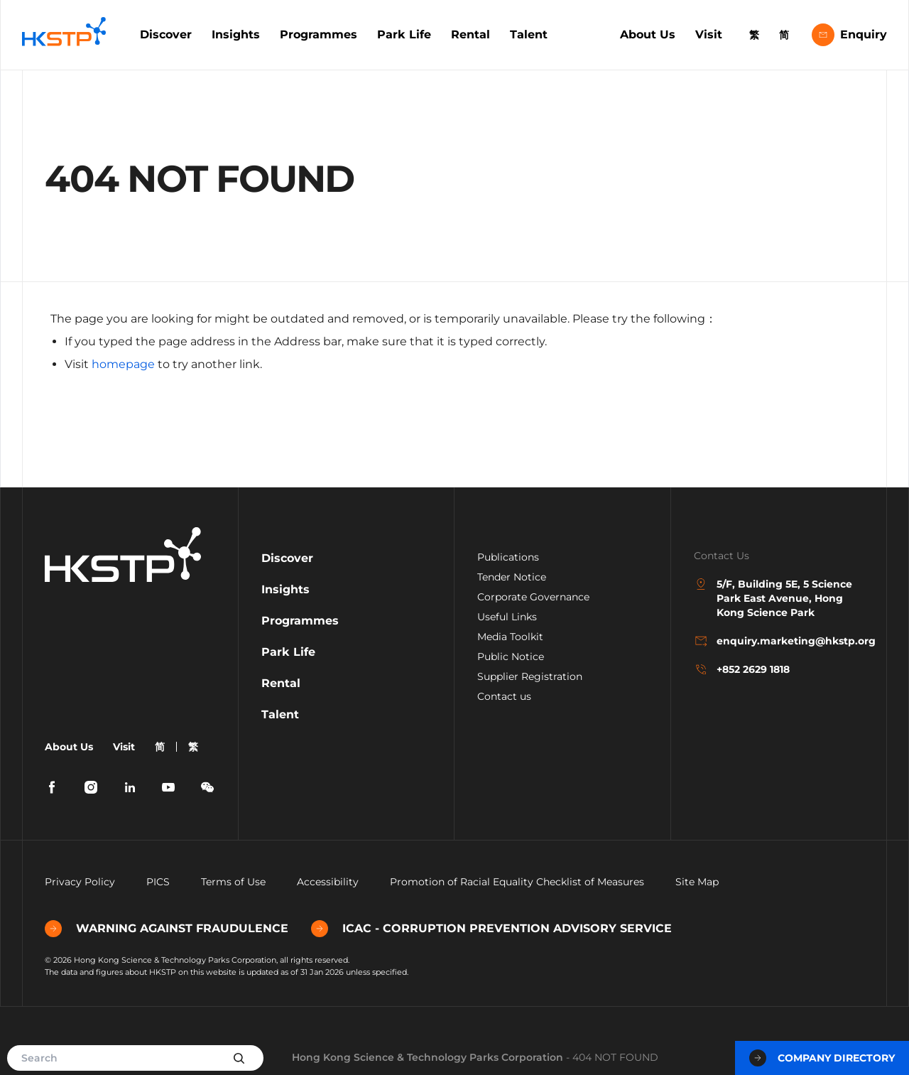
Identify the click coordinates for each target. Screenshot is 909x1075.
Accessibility (328, 881)
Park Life (404, 34)
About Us (647, 34)
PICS (158, 881)
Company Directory (822, 1057)
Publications (508, 557)
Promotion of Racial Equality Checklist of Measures (517, 881)
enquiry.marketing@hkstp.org (779, 641)
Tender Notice (511, 577)
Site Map (697, 881)
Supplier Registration (529, 676)
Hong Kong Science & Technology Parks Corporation (427, 1057)
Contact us (504, 696)
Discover (166, 34)
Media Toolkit (510, 636)
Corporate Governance (533, 596)
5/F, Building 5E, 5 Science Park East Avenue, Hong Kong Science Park (773, 598)
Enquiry (849, 34)
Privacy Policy (80, 881)
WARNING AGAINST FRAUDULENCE (166, 928)
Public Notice (510, 656)
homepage (123, 364)
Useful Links (507, 616)
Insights (236, 34)
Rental (470, 34)
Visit (708, 34)
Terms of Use (233, 881)
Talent (529, 34)
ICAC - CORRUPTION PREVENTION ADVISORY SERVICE (491, 928)
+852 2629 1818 (742, 669)
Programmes (318, 34)
